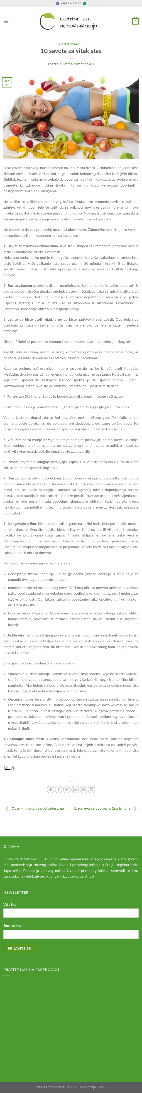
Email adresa (12, 926)
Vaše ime (9, 904)
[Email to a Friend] (75, 789)
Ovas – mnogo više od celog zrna (33, 808)
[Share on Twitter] (67, 789)
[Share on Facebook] (58, 789)
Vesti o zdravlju (71, 43)
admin (89, 64)
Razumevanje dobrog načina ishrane (106, 808)
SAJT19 (103, 1087)
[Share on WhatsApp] (50, 789)
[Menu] (6, 21)
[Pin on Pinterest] (83, 789)
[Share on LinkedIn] (91, 789)
